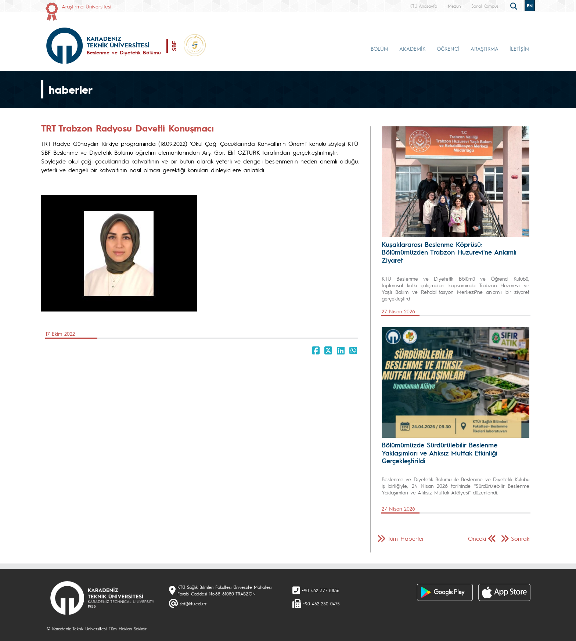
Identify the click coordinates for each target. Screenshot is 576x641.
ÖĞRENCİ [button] (448, 48)
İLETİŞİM (519, 48)
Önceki (477, 538)
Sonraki (520, 538)
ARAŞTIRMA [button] (484, 48)
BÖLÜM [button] (379, 48)
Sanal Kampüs (484, 6)
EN (530, 5)
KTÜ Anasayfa (423, 6)
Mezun (454, 6)
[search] (514, 5)
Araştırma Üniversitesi (86, 6)
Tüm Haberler (406, 538)
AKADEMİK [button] (412, 48)
